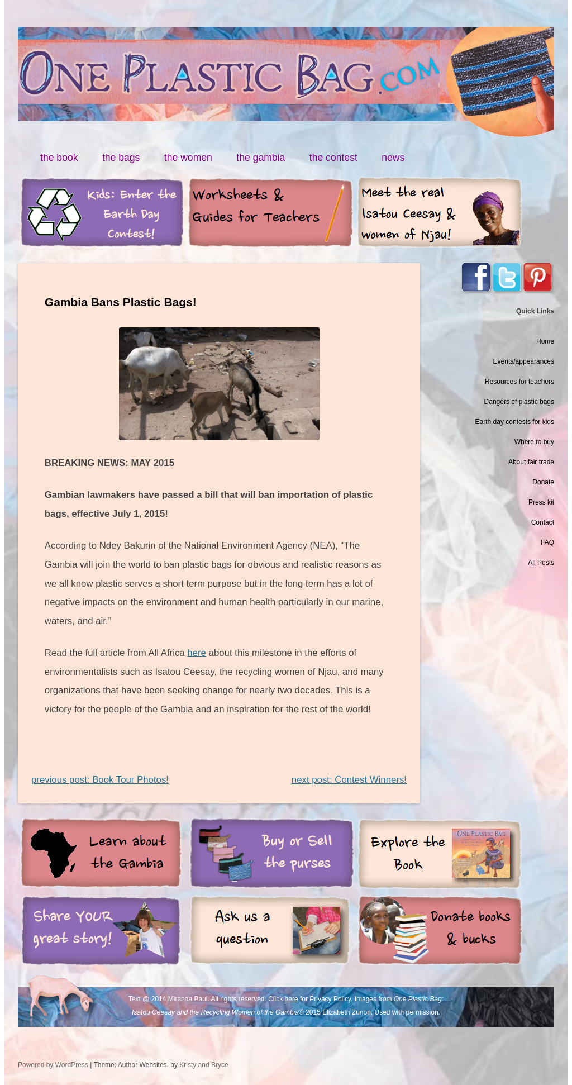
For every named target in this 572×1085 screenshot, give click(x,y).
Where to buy (534, 442)
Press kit (541, 502)
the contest (333, 157)
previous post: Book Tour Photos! (100, 779)
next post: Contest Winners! (349, 779)
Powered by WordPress (53, 1065)
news (393, 157)
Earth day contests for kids (514, 422)
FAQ (547, 542)
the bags (121, 157)
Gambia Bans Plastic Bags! (121, 302)
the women (188, 157)
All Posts (541, 563)
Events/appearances (523, 361)
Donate (543, 482)
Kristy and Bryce (203, 1065)
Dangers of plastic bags (519, 402)
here (196, 653)
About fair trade (531, 462)
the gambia (260, 157)
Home (545, 341)
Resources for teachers (519, 382)
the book (59, 157)
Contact (542, 522)
